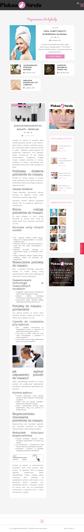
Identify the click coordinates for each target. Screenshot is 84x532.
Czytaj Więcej (55, 57)
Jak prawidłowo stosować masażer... (30, 67)
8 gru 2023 (62, 190)
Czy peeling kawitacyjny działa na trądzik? (65, 161)
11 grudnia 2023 (28, 135)
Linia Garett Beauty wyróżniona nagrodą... (55, 32)
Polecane (55, 28)
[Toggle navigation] (82, 5)
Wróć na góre (69, 528)
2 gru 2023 (62, 151)
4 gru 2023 (62, 165)
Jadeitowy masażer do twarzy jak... (62, 67)
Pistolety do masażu (18, 105)
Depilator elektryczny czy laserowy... (30, 83)
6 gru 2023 (62, 178)
